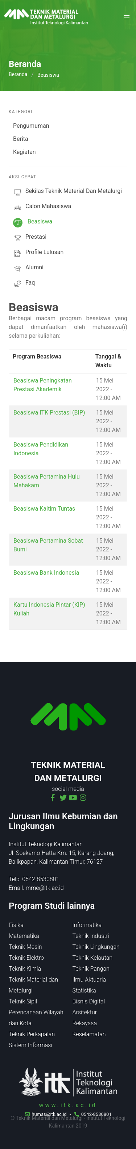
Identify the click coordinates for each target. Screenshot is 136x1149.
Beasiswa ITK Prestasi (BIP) (49, 412)
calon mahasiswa (42, 207)
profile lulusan (38, 253)
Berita (20, 138)
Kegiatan (24, 151)
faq (24, 284)
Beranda (18, 74)
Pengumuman (31, 125)
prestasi (29, 238)
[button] (126, 17)
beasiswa (32, 222)
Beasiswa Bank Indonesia (46, 572)
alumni (28, 268)
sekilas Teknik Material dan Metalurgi (67, 192)
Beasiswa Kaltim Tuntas (44, 508)
